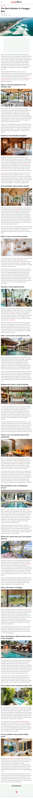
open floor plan (6, 173)
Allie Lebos (4, 14)
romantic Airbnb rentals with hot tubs (14, 758)
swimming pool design (24, 721)
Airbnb (8, 73)
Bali (17, 59)
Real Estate (3, 5)
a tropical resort (11, 320)
